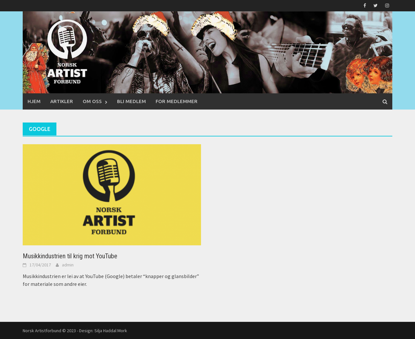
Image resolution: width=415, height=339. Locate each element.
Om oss (92, 101)
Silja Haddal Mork (110, 330)
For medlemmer (176, 101)
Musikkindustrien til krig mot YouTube (70, 256)
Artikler (61, 101)
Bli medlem (131, 101)
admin (68, 265)
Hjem (34, 101)
